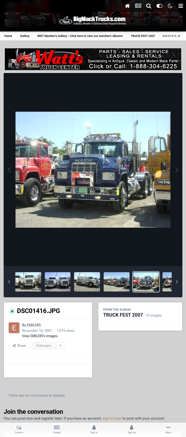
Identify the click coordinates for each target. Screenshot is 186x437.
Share (19, 346)
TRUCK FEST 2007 (123, 315)
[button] (9, 282)
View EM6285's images (40, 336)
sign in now (112, 418)
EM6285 (34, 325)
